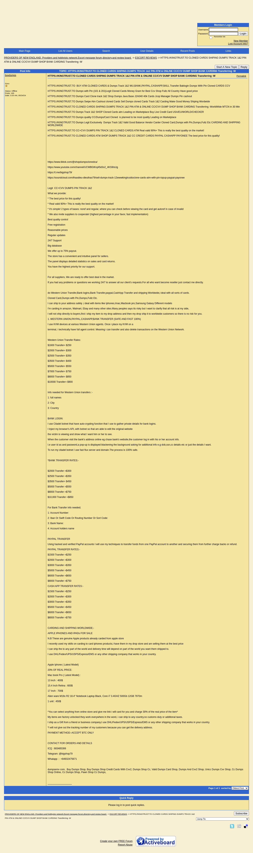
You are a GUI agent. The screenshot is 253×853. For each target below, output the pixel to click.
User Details (146, 51)
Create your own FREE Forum (116, 841)
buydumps (10, 75)
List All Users (65, 51)
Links (228, 51)
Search (106, 51)
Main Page (24, 51)
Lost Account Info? (238, 43)
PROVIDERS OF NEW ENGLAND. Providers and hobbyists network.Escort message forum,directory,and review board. (68, 57)
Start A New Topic (226, 66)
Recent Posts (187, 51)
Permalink (241, 76)
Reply (244, 66)
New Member (241, 40)
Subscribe (241, 813)
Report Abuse (125, 844)
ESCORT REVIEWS (146, 57)
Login (243, 33)
